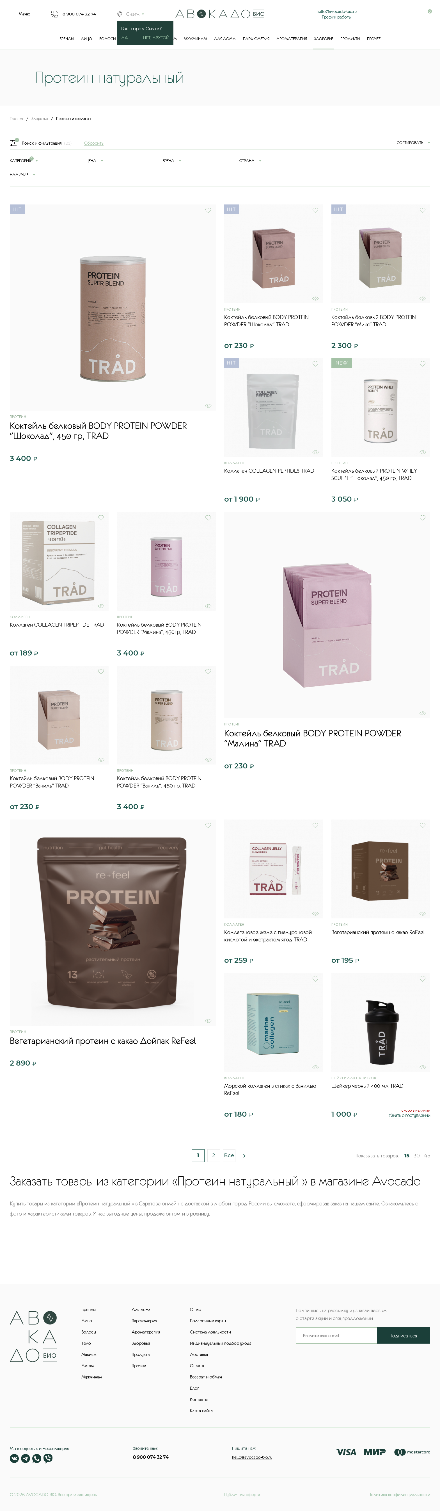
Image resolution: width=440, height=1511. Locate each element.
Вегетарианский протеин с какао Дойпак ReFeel (103, 1041)
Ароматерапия (291, 39)
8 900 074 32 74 (79, 14)
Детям (87, 1365)
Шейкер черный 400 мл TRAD (367, 1086)
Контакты (199, 1399)
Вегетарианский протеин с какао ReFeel (378, 932)
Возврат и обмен (206, 1376)
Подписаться (403, 1336)
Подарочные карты (208, 1320)
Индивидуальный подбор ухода (220, 1343)
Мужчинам (195, 39)
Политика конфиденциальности (399, 1494)
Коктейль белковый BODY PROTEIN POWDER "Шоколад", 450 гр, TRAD (98, 431)
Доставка (199, 1354)
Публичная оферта (242, 1494)
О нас (195, 1309)
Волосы (107, 39)
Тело (86, 1343)
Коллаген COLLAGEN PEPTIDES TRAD (269, 471)
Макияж (89, 1354)
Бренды (66, 39)
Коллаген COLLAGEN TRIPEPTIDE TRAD (57, 625)
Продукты (350, 39)
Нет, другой (156, 37)
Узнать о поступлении (409, 1115)
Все (229, 1155)
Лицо (86, 39)
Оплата (197, 1365)
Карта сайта (201, 1410)
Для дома (225, 39)
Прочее (374, 39)
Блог (194, 1388)
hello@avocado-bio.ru (337, 11)
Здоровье (323, 39)
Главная (16, 118)
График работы (336, 16)
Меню (20, 14)
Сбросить (94, 142)
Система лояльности (210, 1331)
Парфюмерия (256, 39)
